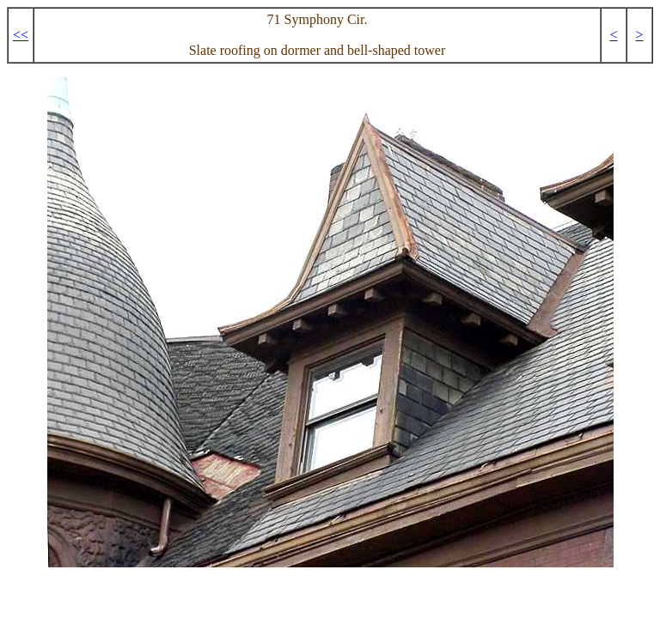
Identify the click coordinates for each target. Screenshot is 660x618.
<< (20, 34)
